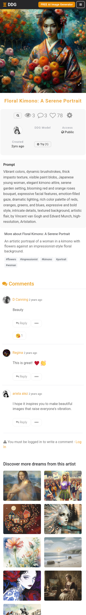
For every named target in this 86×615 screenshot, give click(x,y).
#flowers (11, 259)
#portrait (61, 259)
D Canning (20, 299)
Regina (18, 353)
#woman (11, 265)
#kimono (47, 259)
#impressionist (28, 259)
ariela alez (20, 394)
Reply (21, 323)
